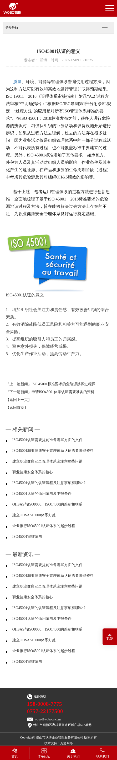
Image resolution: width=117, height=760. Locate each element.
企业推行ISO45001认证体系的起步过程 (43, 526)
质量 (17, 81)
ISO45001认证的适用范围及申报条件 (42, 494)
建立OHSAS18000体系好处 (34, 515)
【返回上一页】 (19, 400)
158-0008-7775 (44, 704)
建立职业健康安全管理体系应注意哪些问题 (47, 461)
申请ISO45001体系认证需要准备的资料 (63, 392)
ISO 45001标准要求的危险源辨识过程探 (63, 384)
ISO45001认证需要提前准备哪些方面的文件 (47, 440)
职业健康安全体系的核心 (32, 472)
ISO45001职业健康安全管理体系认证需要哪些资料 (53, 451)
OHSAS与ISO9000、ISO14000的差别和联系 (47, 504)
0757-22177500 (45, 711)
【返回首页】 (17, 408)
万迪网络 (66, 743)
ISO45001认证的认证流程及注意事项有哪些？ (49, 483)
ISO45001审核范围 (27, 537)
